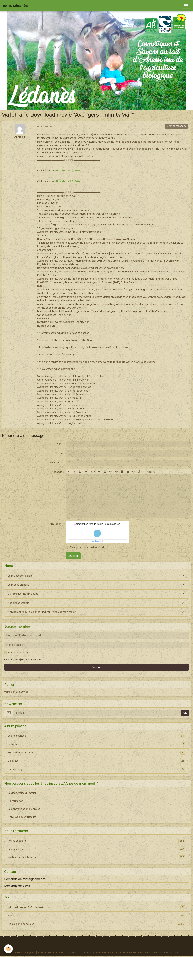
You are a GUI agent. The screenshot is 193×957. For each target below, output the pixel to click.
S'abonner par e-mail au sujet (87, 547)
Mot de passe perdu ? (31, 659)
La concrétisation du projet (24, 809)
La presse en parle (18, 584)
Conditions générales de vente (99, 952)
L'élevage (96, 761)
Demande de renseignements (24, 879)
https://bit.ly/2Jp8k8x (67, 170)
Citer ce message (176, 126)
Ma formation (15, 801)
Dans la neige (96, 769)
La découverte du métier (22, 793)
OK (185, 712)
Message (57, 472)
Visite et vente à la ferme (96, 857)
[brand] (15, 5)
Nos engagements (18, 603)
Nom (59, 443)
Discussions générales (96, 924)
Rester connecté (18, 652)
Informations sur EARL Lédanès (96, 907)
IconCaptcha (97, 541)
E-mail (60, 453)
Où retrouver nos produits (23, 594)
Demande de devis (17, 885)
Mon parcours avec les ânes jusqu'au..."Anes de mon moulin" (43, 612)
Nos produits (96, 916)
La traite (96, 744)
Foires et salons (96, 841)
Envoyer (73, 556)
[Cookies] (8, 948)
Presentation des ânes (96, 753)
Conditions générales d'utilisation (58, 952)
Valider (96, 667)
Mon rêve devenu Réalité (22, 817)
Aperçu (149, 471)
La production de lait (20, 575)
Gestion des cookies (166, 952)
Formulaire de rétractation (135, 952)
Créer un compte (12, 659)
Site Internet (56, 462)
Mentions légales (25, 952)
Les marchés (96, 849)
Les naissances (96, 736)
